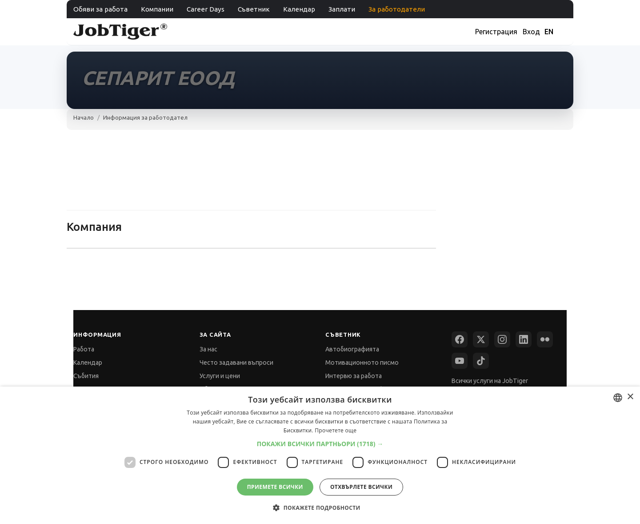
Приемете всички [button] (275, 487)
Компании (157, 9)
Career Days (205, 9)
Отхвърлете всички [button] (361, 487)
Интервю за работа (353, 375)
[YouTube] (460, 361)
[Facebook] (460, 339)
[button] (320, 444)
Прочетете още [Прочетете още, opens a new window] (335, 430)
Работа (83, 349)
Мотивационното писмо (362, 362)
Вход (531, 32)
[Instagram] (502, 339)
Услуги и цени (220, 375)
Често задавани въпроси (236, 362)
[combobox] (617, 397)
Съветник (254, 9)
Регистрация (496, 32)
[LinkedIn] (524, 339)
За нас (208, 349)
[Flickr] (545, 339)
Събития (86, 375)
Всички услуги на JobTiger (490, 380)
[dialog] (320, 455)
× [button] (630, 397)
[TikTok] (481, 361)
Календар (299, 9)
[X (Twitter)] (481, 339)
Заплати (341, 9)
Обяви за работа (100, 9)
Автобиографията (352, 349)
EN (548, 32)
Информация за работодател (145, 117)
